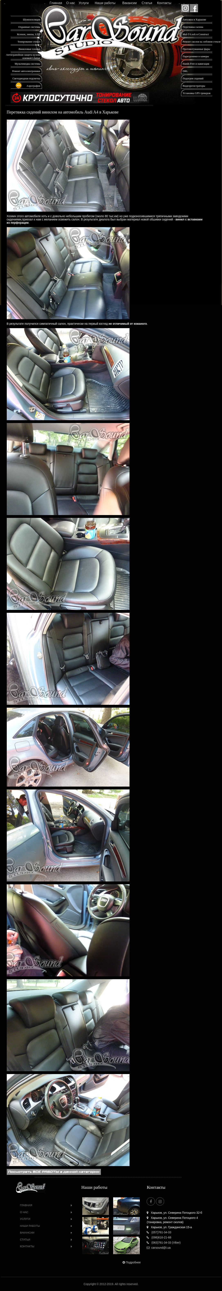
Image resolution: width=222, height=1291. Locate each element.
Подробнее (131, 1262)
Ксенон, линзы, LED (28, 34)
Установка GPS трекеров (197, 93)
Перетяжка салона (193, 26)
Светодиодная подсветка (26, 78)
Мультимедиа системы (27, 63)
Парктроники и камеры (196, 56)
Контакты (164, 3)
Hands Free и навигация (196, 63)
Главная (56, 3)
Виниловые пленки (29, 49)
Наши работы (105, 3)
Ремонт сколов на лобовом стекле (202, 41)
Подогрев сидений (193, 78)
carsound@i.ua (158, 1247)
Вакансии (129, 3)
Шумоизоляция (31, 19)
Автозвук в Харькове (194, 19)
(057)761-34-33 (159, 1232)
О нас (70, 3)
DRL (185, 71)
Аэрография (33, 85)
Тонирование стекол (29, 41)
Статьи (147, 3)
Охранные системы (29, 26)
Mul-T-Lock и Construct (196, 34)
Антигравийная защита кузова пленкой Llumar (23, 56)
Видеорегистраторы (194, 85)
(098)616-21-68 (159, 1237)
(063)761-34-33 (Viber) (163, 1242)
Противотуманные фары (196, 49)
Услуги (84, 3)
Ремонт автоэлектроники (26, 71)
